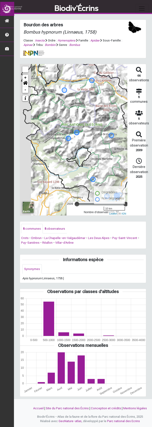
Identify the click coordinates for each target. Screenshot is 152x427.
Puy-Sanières (30, 242)
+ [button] (25, 78)
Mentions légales (135, 408)
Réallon (47, 242)
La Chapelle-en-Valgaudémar (64, 238)
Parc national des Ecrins (123, 421)
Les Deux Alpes (98, 238)
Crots (25, 238)
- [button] (25, 90)
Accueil (38, 408)
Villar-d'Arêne (64, 242)
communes (32, 228)
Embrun (36, 238)
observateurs (55, 228)
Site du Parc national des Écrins (67, 408)
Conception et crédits (106, 408)
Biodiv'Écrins (76, 8)
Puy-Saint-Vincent (124, 238)
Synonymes (32, 269)
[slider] (77, 204)
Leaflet (113, 213)
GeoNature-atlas (70, 421)
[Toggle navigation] (141, 8)
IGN (124, 213)
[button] (25, 84)
